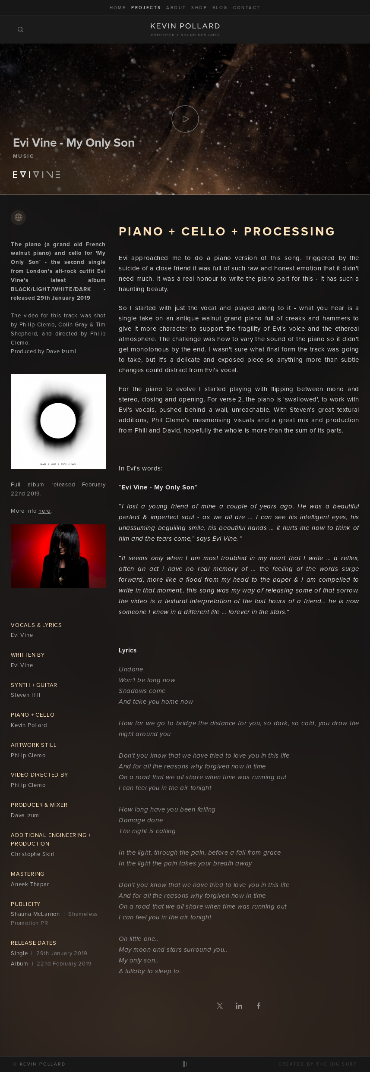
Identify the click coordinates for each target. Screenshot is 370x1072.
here (44, 511)
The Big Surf (336, 1064)
